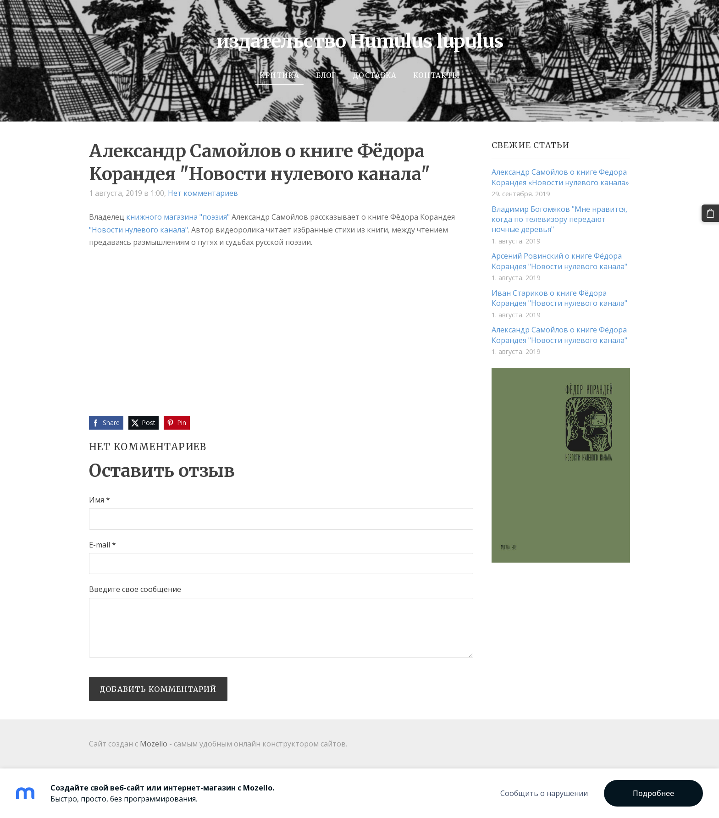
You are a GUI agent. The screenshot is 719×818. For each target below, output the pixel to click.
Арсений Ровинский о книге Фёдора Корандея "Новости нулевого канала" (559, 261)
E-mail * (102, 545)
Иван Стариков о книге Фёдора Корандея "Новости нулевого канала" (559, 298)
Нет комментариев (203, 193)
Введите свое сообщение (135, 589)
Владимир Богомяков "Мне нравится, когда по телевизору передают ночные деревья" (559, 219)
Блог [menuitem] (326, 75)
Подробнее (653, 793)
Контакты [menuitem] (436, 75)
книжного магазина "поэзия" (178, 217)
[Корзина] (710, 213)
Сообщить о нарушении (544, 793)
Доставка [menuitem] (375, 75)
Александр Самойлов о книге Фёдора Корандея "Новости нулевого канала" (559, 335)
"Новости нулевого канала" (138, 230)
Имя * (99, 500)
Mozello (153, 744)
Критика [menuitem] (279, 75)
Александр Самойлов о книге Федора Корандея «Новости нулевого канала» (560, 177)
